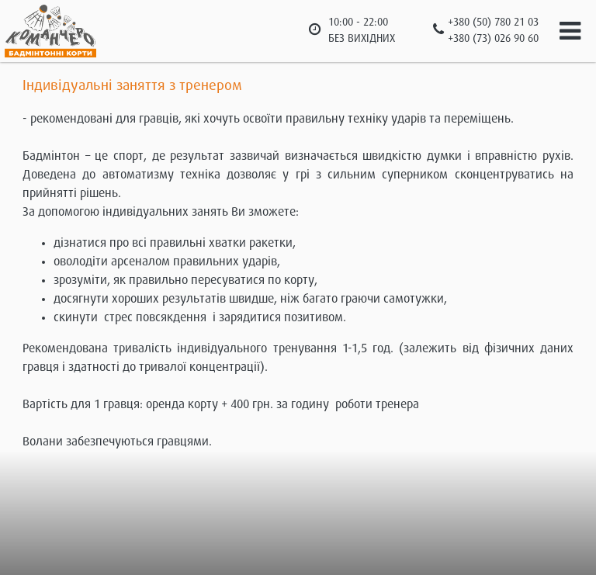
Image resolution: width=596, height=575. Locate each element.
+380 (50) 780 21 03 (493, 22)
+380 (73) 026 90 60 (493, 38)
